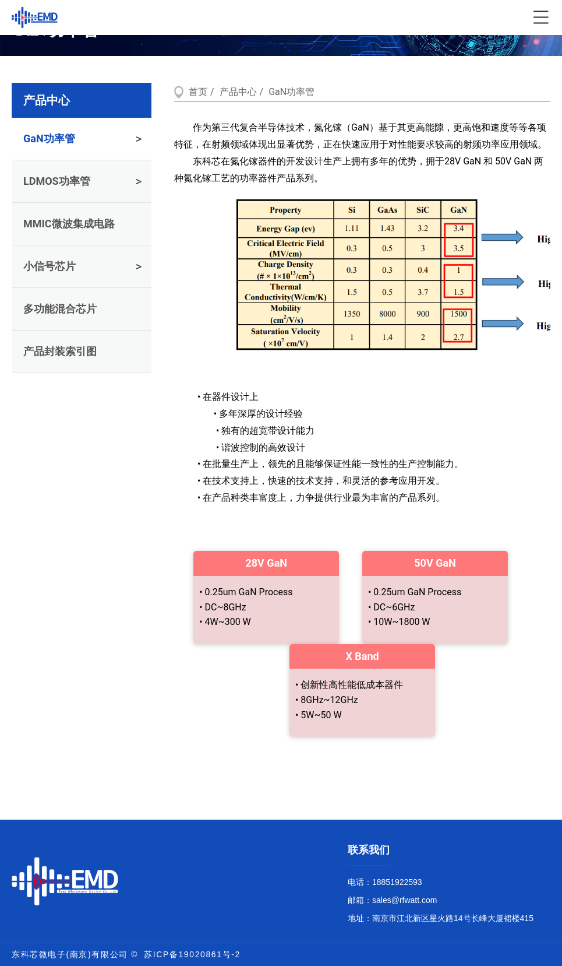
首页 (198, 91)
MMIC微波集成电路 (69, 223)
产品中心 (46, 100)
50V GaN (435, 563)
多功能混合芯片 (60, 309)
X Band (362, 656)
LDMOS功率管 (56, 181)
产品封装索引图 (60, 351)
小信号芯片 (49, 266)
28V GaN (266, 563)
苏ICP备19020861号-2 (192, 954)
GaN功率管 (49, 138)
